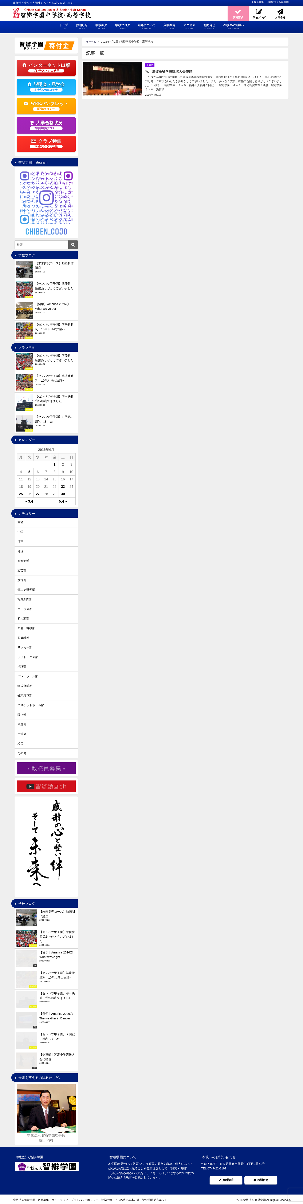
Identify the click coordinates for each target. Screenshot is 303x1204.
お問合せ (209, 26)
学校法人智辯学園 (278, 2)
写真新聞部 (24, 599)
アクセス (189, 26)
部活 (20, 551)
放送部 (21, 580)
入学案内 (169, 26)
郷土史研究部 (26, 589)
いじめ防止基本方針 (127, 1198)
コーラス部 (24, 608)
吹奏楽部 (23, 560)
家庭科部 (23, 637)
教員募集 (259, 2)
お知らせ (82, 26)
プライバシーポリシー (84, 1198)
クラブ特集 (46, 143)
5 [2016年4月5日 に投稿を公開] (29, 471)
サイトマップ (60, 1198)
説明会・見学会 (46, 87)
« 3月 (29, 501)
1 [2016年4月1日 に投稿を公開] (54, 464)
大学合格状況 (46, 125)
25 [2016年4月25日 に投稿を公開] (21, 494)
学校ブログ (122, 26)
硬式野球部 (24, 695)
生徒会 (21, 733)
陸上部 (21, 714)
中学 (20, 531)
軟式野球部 (24, 685)
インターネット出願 (46, 67)
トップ (63, 26)
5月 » (63, 501)
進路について (147, 26)
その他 (150, 65)
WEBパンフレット (46, 106)
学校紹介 (101, 26)
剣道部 (21, 724)
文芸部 (21, 570)
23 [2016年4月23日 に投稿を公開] (63, 486)
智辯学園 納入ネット (154, 1198)
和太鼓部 (23, 618)
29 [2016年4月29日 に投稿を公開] (54, 494)
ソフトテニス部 (27, 657)
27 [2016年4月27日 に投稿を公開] (38, 494)
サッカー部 (24, 647)
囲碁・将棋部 (26, 628)
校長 (20, 743)
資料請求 (226, 1179)
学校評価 (106, 1198)
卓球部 (21, 666)
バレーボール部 (27, 676)
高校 (20, 522)
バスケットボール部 (30, 705)
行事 (20, 541)
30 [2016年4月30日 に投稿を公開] (63, 494)
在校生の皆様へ (233, 26)
